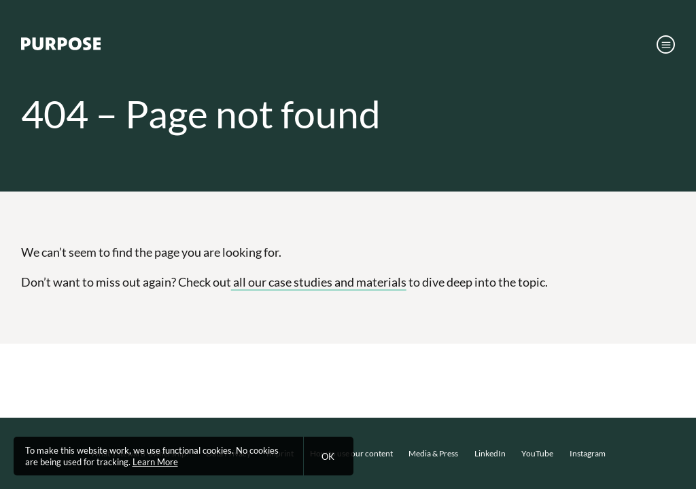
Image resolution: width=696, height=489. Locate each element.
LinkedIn (490, 453)
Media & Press (433, 453)
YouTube (537, 453)
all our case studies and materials (318, 281)
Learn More (155, 461)
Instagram (588, 453)
